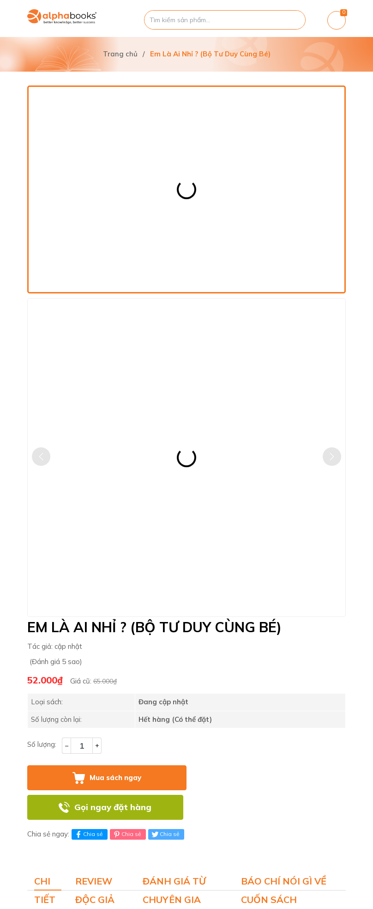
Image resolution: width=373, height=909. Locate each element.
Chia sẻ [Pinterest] (126, 834)
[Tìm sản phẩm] (224, 20)
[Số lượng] (82, 746)
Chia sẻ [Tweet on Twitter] (165, 834)
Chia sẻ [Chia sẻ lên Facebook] (88, 834)
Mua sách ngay (115, 777)
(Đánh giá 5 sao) (56, 661)
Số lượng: (41, 744)
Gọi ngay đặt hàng (112, 807)
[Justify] (294, 20)
